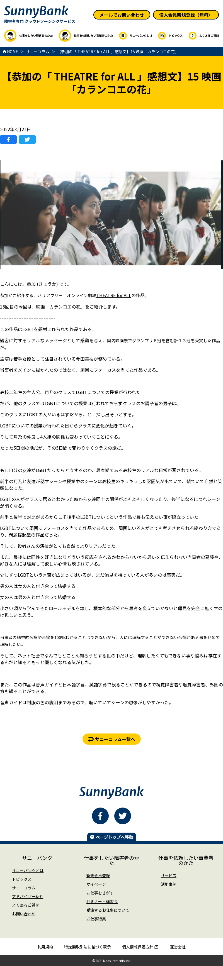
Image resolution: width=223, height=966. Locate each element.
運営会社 (178, 947)
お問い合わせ (23, 913)
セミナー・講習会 (102, 901)
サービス (168, 875)
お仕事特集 (96, 918)
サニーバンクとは (27, 870)
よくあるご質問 (25, 905)
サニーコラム (23, 888)
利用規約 (45, 947)
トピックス (21, 879)
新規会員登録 (98, 875)
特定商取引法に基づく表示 (87, 947)
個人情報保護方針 (140, 947)
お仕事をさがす (100, 893)
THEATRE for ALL (113, 295)
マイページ (96, 884)
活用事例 (168, 884)
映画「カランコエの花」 (60, 306)
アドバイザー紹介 (27, 896)
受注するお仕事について (107, 910)
